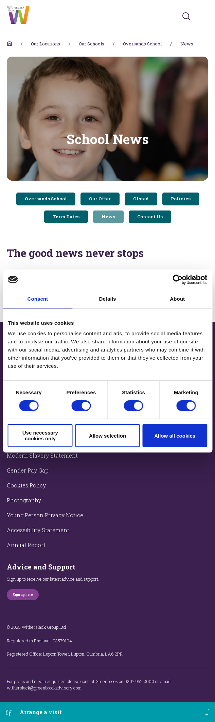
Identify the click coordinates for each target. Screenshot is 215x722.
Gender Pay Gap (28, 470)
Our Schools (91, 44)
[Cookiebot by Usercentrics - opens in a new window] (177, 280)
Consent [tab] (37, 299)
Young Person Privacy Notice (45, 515)
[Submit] (186, 16)
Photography (24, 500)
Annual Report (26, 544)
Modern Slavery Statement (42, 455)
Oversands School (142, 44)
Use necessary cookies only (40, 435)
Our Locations (45, 44)
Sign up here (23, 595)
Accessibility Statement (38, 530)
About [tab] (177, 299)
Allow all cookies (174, 436)
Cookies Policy (26, 485)
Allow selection (107, 436)
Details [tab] (107, 299)
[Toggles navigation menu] (203, 16)
